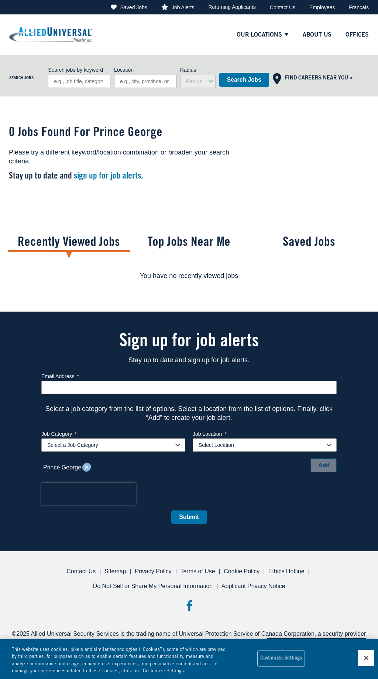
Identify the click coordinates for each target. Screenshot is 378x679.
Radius (188, 70)
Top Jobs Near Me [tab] (189, 243)
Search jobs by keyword (75, 70)
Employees (322, 7)
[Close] (366, 658)
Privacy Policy (153, 571)
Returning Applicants (231, 7)
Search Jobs (244, 80)
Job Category (59, 434)
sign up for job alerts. (108, 176)
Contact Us (282, 7)
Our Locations (259, 35)
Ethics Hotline (286, 571)
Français (359, 7)
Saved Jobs (133, 7)
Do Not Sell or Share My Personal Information (153, 586)
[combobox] (145, 81)
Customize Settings (281, 658)
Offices (357, 35)
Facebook (189, 605)
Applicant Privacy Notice (253, 586)
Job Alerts (183, 7)
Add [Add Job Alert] (324, 465)
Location (124, 70)
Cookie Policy (242, 571)
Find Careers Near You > (319, 78)
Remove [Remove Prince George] (86, 467)
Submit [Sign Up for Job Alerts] (189, 517)
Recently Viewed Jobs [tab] (69, 243)
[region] (189, 659)
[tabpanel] (189, 275)
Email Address (60, 376)
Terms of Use (197, 571)
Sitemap (115, 571)
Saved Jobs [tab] (309, 243)
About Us (317, 35)
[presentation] (88, 494)
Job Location (210, 434)
